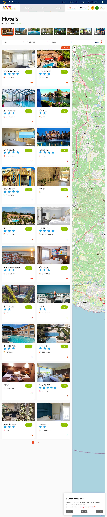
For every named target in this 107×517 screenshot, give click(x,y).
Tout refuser (69, 511)
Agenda (73, 8)
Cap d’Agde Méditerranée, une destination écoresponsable (97, 8)
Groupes (83, 2)
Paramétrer (84, 511)
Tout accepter (99, 511)
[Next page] (38, 442)
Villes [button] (5, 42)
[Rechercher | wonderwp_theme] (102, 8)
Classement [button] (31, 42)
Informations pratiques (92, 2)
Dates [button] (54, 42)
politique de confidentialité (88, 507)
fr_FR (103, 2)
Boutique (64, 2)
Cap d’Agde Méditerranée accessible (92, 8)
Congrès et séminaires (73, 2)
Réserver (84, 8)
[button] (91, 42)
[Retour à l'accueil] (9, 8)
